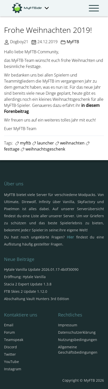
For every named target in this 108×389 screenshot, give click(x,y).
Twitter (10, 354)
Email (8, 325)
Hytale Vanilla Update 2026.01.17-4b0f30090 (41, 269)
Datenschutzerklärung (77, 332)
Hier (70, 237)
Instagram (12, 369)
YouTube (11, 361)
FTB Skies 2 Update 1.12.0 (25, 291)
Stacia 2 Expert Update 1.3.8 (27, 284)
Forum (9, 332)
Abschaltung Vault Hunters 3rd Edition (36, 298)
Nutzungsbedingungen (77, 339)
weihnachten (70, 143)
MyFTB (73, 41)
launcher (43, 143)
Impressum (67, 325)
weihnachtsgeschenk (42, 149)
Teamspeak (13, 339)
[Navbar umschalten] (94, 8)
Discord (10, 347)
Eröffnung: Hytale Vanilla (25, 276)
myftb (23, 143)
